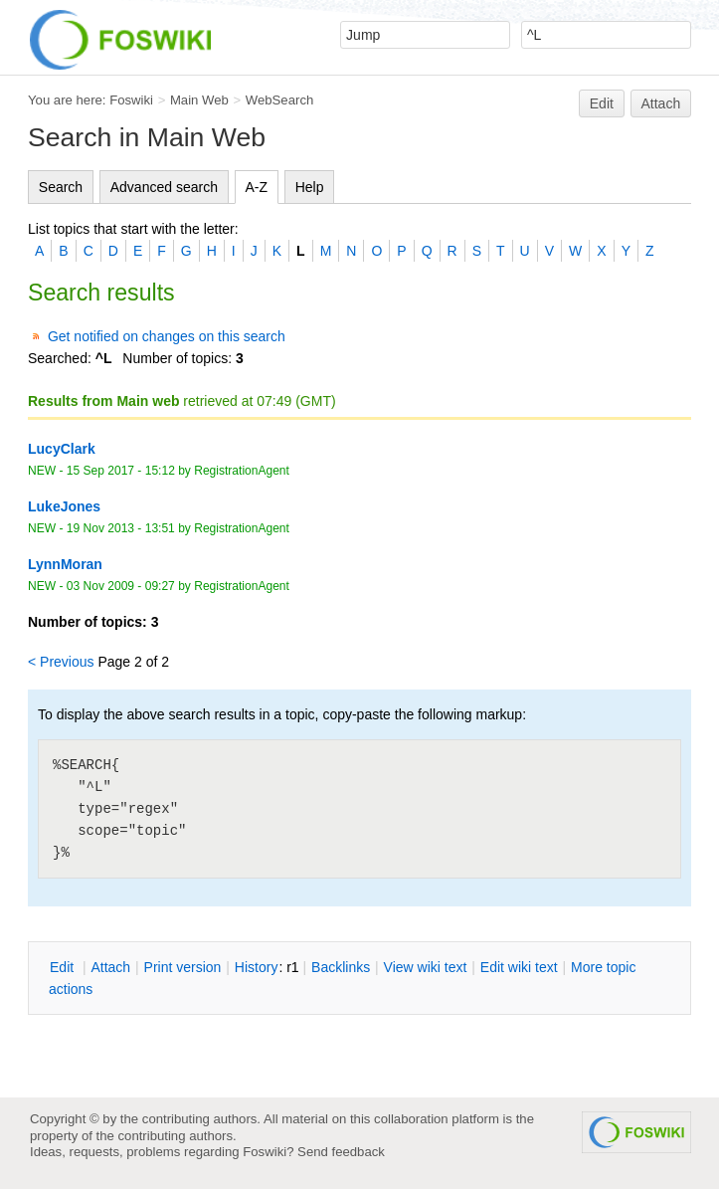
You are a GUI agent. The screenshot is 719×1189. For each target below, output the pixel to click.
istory (256, 967)
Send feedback (341, 1151)
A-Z (257, 187)
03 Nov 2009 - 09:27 (121, 586)
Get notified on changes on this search (166, 336)
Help (309, 187)
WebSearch (280, 100)
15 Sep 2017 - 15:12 (121, 471)
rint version (183, 967)
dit (64, 967)
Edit (602, 103)
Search (61, 187)
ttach (110, 967)
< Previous (61, 662)
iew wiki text (425, 967)
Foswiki (131, 100)
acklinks (340, 967)
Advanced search (164, 187)
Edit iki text (519, 967)
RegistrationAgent (241, 471)
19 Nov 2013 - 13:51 (121, 528)
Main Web (199, 100)
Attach (661, 103)
